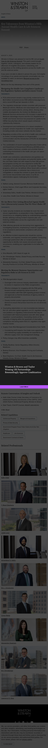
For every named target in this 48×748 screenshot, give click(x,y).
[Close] (45, 362)
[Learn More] (24, 387)
